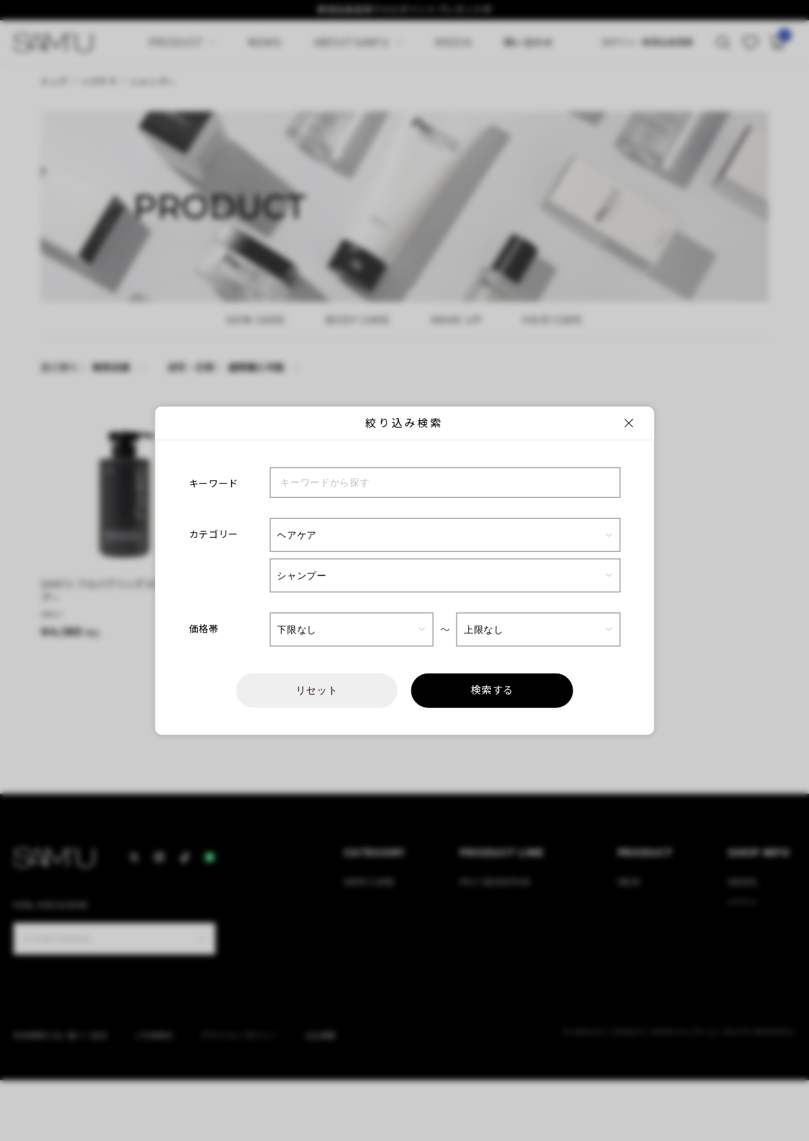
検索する (492, 690)
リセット (317, 690)
